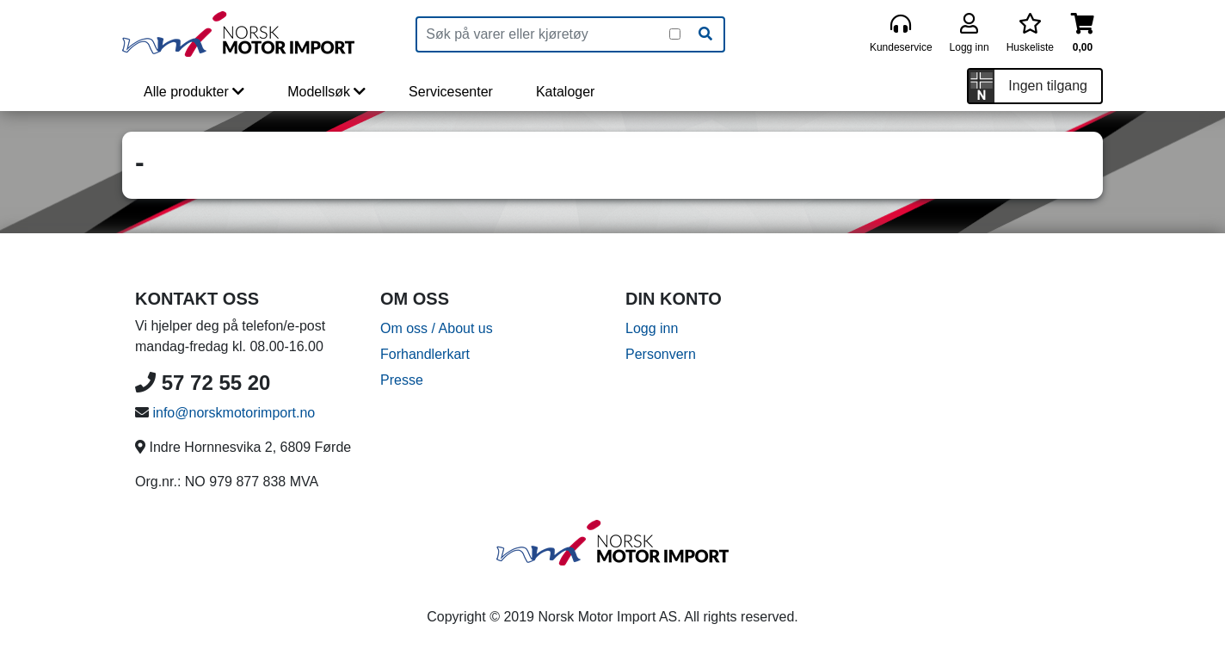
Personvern (660, 354)
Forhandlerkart (425, 354)
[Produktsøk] (543, 34)
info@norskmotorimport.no (233, 412)
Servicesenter (451, 91)
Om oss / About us (436, 328)
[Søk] (705, 34)
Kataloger (565, 91)
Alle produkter (194, 91)
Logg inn (651, 328)
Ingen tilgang (1047, 85)
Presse (401, 380)
